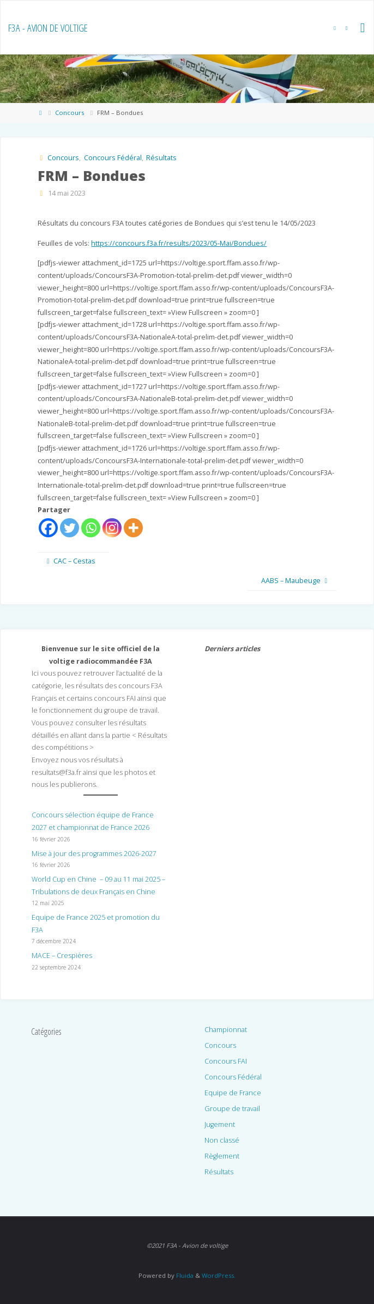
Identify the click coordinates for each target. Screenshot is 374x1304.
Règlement (221, 1156)
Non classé (221, 1140)
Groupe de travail (232, 1108)
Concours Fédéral (113, 157)
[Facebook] (48, 527)
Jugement (219, 1124)
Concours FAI (225, 1061)
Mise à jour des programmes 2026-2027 (94, 853)
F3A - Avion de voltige (48, 28)
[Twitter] (69, 527)
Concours (69, 112)
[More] (133, 527)
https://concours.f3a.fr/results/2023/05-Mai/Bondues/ (179, 243)
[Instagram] (112, 527)
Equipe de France (232, 1092)
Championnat (225, 1029)
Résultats (161, 157)
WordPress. (219, 1275)
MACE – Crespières (62, 955)
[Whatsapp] (90, 527)
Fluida (184, 1275)
